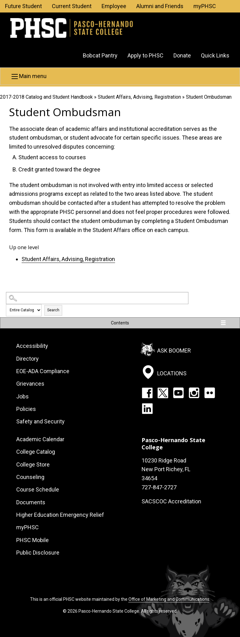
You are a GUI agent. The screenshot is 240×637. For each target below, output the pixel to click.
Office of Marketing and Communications (168, 599)
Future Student (23, 6)
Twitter (163, 393)
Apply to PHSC (145, 55)
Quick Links (215, 55)
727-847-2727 (159, 487)
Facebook (147, 393)
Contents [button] (120, 322)
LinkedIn (147, 408)
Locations (172, 373)
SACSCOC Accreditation (171, 501)
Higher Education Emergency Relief (60, 514)
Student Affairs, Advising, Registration (139, 97)
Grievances (30, 383)
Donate (182, 55)
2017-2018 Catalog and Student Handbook (46, 97)
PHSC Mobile (32, 540)
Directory (27, 358)
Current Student (72, 6)
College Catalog (35, 451)
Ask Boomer (174, 350)
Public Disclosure (37, 552)
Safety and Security (40, 421)
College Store (33, 464)
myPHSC (204, 6)
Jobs (22, 396)
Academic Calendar (40, 439)
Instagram (194, 393)
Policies (26, 409)
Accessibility (32, 346)
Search (53, 310)
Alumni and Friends (159, 6)
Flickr (210, 393)
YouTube (178, 393)
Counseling (30, 477)
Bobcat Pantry (100, 55)
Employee (114, 6)
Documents (30, 502)
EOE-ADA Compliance (42, 371)
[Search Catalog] (97, 298)
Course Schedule (37, 489)
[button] (120, 76)
